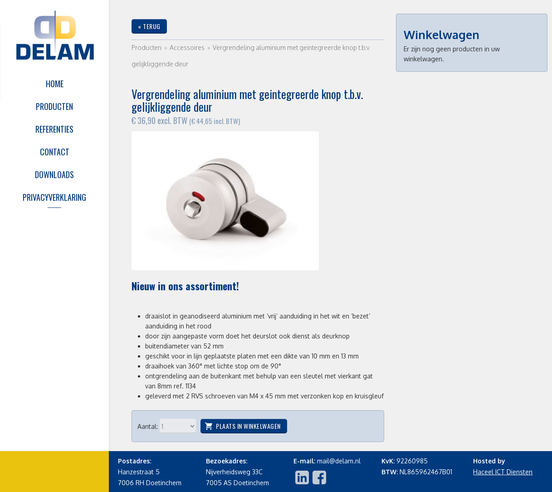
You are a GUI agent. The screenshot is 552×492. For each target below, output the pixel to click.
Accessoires (188, 47)
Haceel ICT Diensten (502, 472)
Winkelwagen (441, 34)
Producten (146, 47)
